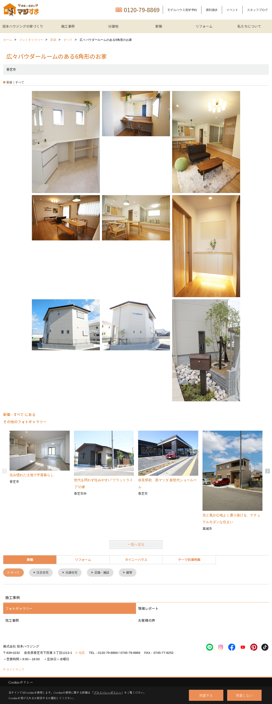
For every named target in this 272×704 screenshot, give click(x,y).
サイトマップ (15, 669)
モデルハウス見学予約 (182, 10)
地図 (81, 653)
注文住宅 (44, 573)
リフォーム (204, 26)
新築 (158, 26)
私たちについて (249, 26)
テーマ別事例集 (189, 559)
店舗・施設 (105, 573)
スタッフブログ (257, 10)
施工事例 (68, 26)
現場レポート (148, 608)
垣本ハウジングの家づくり (22, 26)
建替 (134, 573)
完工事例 (12, 620)
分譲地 (113, 26)
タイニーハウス (136, 559)
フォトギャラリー (19, 608)
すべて (16, 573)
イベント (232, 10)
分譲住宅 (74, 573)
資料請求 (212, 10)
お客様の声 (146, 620)
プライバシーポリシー (107, 692)
